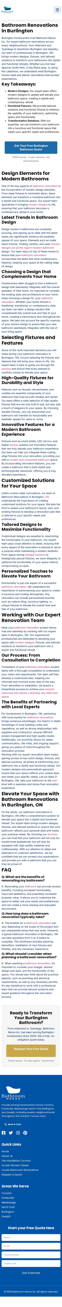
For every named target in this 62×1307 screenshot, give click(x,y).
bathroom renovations (40, 717)
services (52, 834)
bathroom (30, 886)
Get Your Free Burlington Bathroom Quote (31, 147)
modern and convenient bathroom (29, 459)
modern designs (38, 204)
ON (47, 496)
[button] (57, 10)
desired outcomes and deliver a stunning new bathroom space (30, 693)
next (54, 780)
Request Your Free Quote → (31, 1050)
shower (14, 444)
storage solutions (35, 554)
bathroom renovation (45, 186)
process (6, 368)
